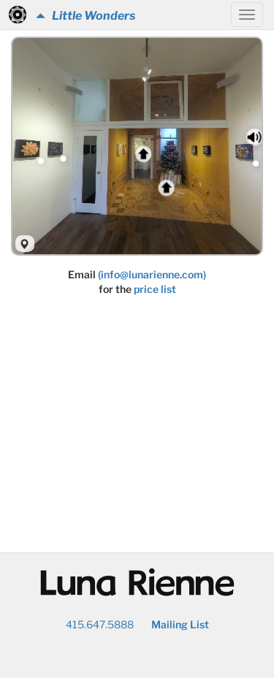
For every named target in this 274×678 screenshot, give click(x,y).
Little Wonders (85, 16)
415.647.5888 (100, 624)
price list (155, 289)
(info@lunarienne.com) (152, 274)
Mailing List (180, 624)
